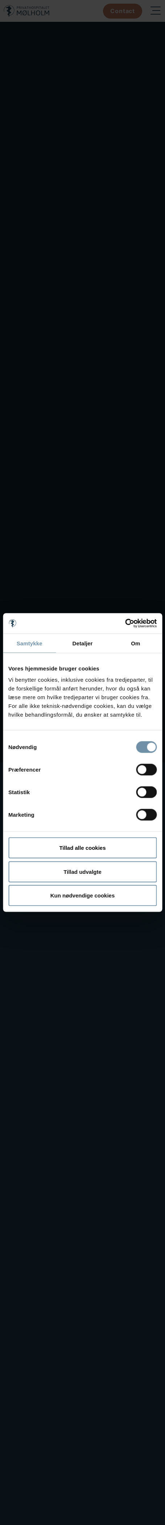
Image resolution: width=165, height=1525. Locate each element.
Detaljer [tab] (83, 643)
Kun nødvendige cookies (82, 895)
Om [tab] (135, 643)
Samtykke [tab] (29, 643)
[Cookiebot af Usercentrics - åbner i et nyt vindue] (125, 623)
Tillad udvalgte (82, 871)
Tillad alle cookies (82, 848)
